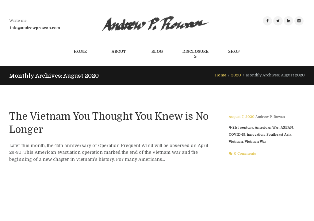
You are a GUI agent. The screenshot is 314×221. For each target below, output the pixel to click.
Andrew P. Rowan (270, 117)
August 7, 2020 (242, 117)
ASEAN (287, 128)
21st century (242, 128)
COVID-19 (237, 135)
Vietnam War (255, 142)
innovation (256, 135)
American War (267, 128)
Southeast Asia (278, 135)
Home (220, 75)
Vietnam (236, 142)
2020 (236, 75)
